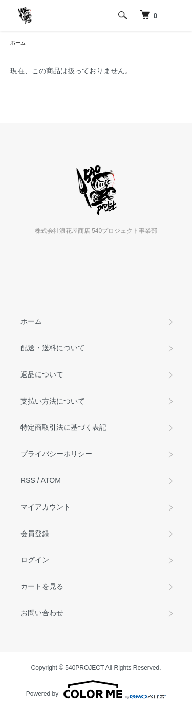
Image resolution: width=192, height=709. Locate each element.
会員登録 (34, 533)
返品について (41, 374)
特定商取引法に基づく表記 (63, 427)
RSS (27, 480)
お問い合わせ (41, 613)
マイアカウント (45, 507)
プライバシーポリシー (56, 454)
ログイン (34, 560)
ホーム (18, 43)
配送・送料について (52, 348)
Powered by (96, 689)
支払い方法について (52, 401)
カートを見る (41, 586)
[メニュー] (176, 15)
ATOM (51, 480)
